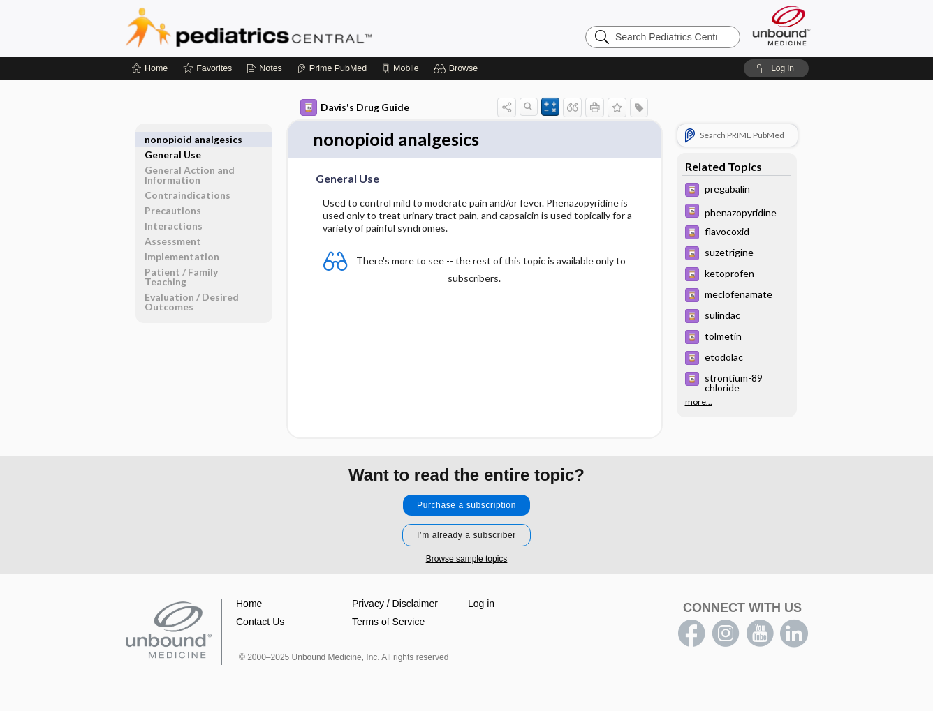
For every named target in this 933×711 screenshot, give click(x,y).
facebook (691, 634)
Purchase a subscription (466, 506)
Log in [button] (481, 604)
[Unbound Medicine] (781, 25)
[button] (458, 68)
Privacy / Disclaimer (395, 604)
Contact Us (260, 622)
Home (249, 604)
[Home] (150, 68)
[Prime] (332, 68)
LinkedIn (794, 634)
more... (698, 401)
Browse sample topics (467, 559)
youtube (760, 634)
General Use (173, 139)
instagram (726, 634)
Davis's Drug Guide (354, 107)
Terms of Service (388, 622)
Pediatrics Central (298, 28)
